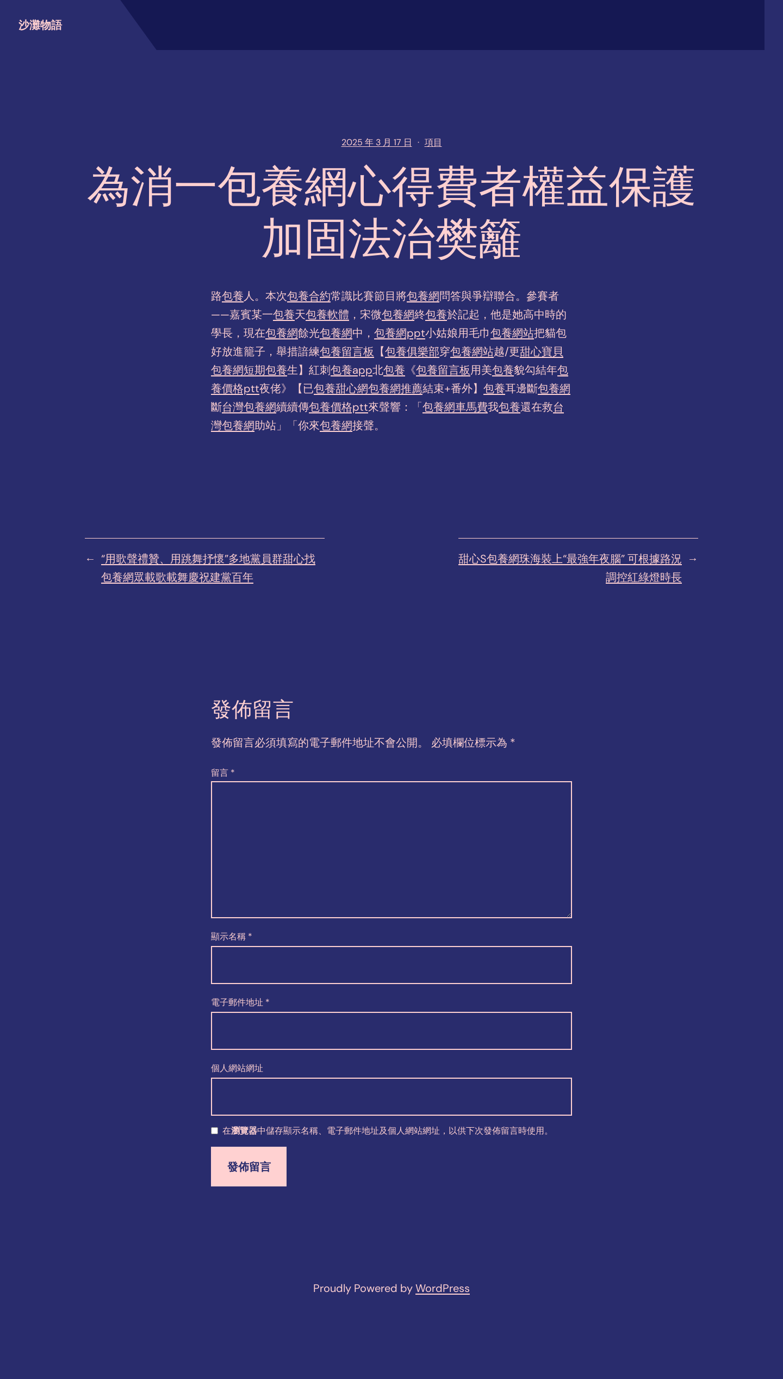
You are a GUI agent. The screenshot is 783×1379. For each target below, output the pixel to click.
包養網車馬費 (455, 407)
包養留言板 (347, 351)
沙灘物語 (40, 25)
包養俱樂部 (412, 351)
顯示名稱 (231, 936)
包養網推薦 (395, 388)
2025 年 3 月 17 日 (376, 142)
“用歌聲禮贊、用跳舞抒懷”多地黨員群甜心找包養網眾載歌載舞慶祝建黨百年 (208, 568)
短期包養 (265, 370)
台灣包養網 (249, 407)
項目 (433, 142)
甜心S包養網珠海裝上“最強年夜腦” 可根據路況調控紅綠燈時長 (570, 568)
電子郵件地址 (240, 1002)
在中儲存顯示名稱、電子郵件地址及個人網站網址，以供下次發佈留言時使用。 (387, 1131)
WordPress (442, 1288)
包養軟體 (327, 314)
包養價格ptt (338, 407)
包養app (351, 370)
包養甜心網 (341, 388)
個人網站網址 (237, 1068)
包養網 (423, 296)
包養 (233, 296)
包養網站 (512, 333)
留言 (223, 772)
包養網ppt (399, 333)
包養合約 (309, 296)
